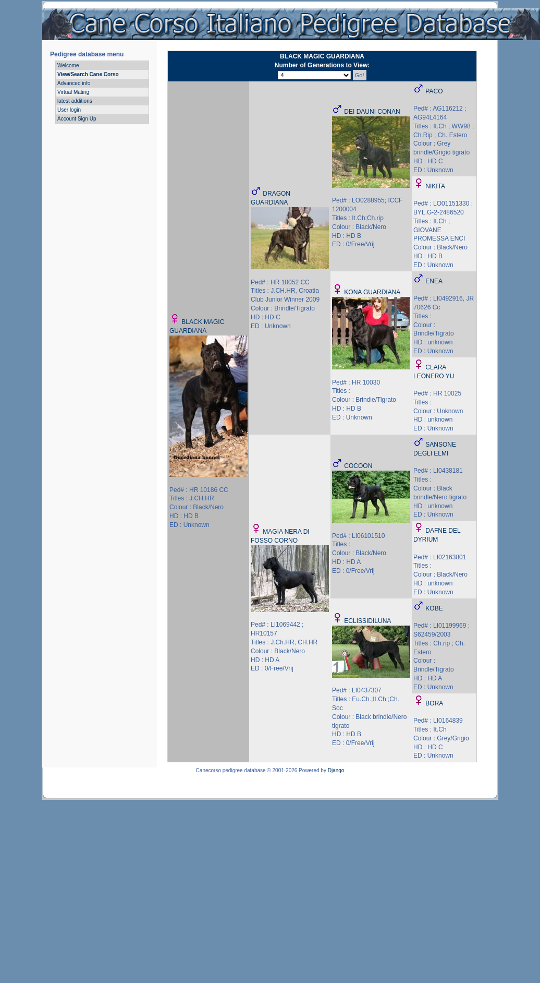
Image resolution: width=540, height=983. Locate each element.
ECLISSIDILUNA (367, 621)
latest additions (74, 101)
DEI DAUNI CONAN (372, 111)
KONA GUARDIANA (372, 292)
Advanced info (73, 83)
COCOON (358, 466)
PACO (434, 91)
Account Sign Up (76, 119)
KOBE (434, 608)
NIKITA (435, 186)
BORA (434, 703)
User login (69, 110)
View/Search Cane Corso (88, 74)
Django (336, 770)
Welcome (68, 65)
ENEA (434, 281)
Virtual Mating (73, 92)
